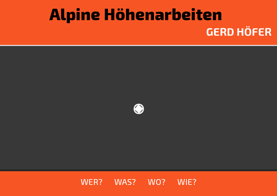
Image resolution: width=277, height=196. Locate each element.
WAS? (125, 181)
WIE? (186, 181)
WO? (156, 181)
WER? (91, 181)
